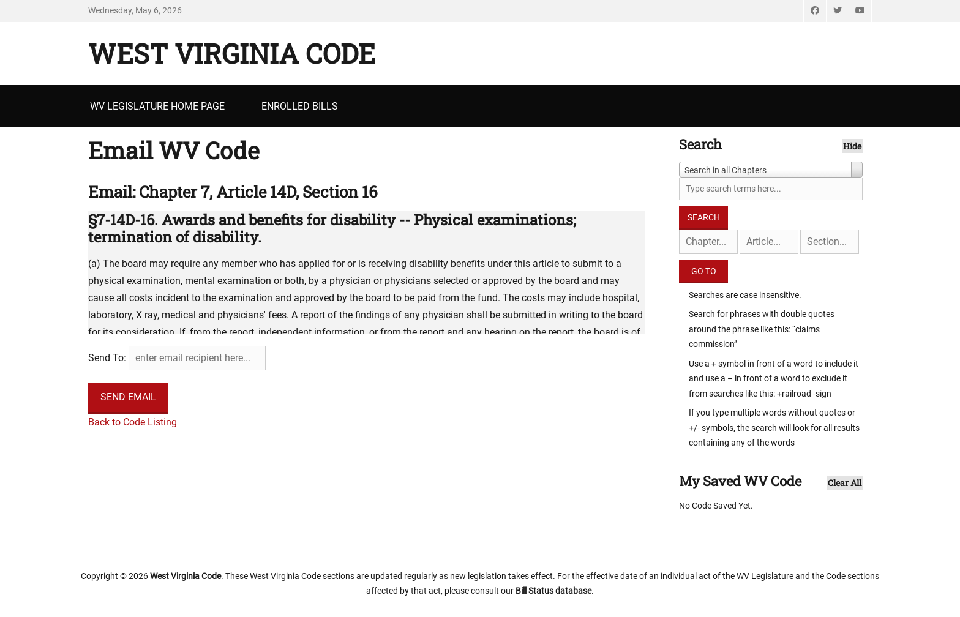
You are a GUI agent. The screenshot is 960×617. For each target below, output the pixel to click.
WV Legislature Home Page (157, 106)
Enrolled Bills (299, 106)
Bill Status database (553, 591)
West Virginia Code (231, 53)
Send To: (107, 358)
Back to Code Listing (132, 422)
